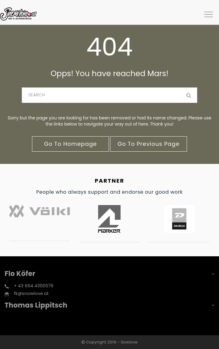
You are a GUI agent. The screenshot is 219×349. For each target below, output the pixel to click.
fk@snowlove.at (31, 293)
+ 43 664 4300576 (34, 286)
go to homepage (70, 144)
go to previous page (148, 144)
